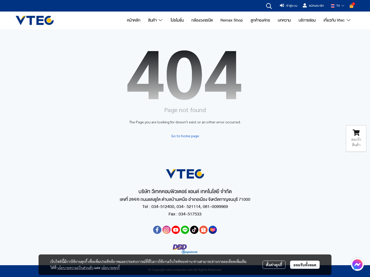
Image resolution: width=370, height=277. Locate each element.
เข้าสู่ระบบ (289, 5)
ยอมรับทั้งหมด (304, 264)
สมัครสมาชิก (313, 5)
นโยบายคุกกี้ (110, 267)
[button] (269, 6)
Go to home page (185, 135)
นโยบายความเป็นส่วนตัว (75, 267)
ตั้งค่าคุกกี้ (274, 264)
